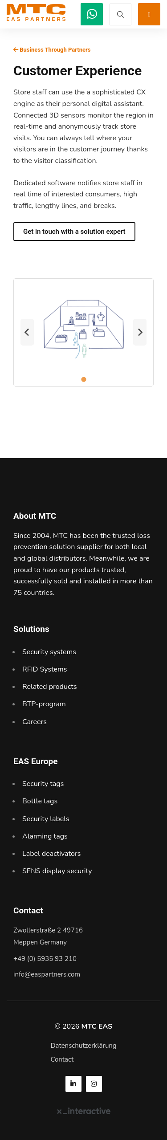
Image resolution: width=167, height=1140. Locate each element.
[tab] (83, 379)
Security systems (49, 652)
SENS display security (57, 871)
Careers (34, 722)
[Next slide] (140, 332)
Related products (49, 687)
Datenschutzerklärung (83, 1045)
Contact (61, 1059)
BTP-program (44, 704)
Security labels (45, 819)
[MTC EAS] (92, 14)
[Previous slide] (27, 332)
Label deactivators (51, 854)
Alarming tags (45, 836)
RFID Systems (44, 669)
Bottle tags (39, 801)
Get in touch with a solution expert (74, 232)
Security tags (43, 784)
